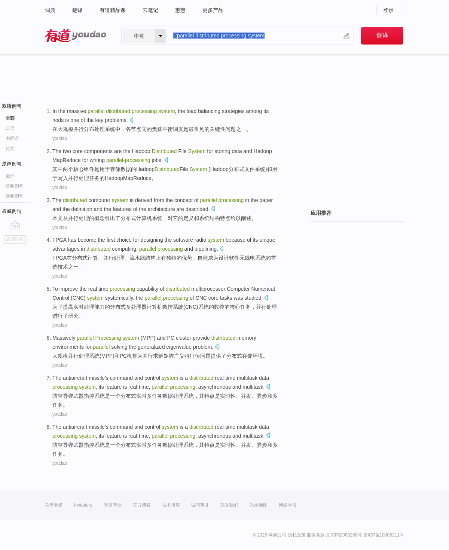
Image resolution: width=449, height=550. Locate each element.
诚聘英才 (200, 505)
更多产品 (212, 10)
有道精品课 (113, 10)
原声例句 (11, 163)
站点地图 (259, 505)
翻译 (77, 10)
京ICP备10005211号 (383, 535)
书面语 (12, 138)
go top (15, 224)
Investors (83, 505)
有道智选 (113, 505)
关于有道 (54, 505)
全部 (10, 118)
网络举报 (288, 505)
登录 (388, 10)
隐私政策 (297, 535)
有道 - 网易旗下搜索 (75, 36)
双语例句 (11, 106)
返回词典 (15, 239)
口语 (10, 128)
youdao (59, 138)
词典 (50, 10)
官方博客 (142, 505)
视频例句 (15, 196)
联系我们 (229, 505)
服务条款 (316, 535)
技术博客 (171, 505)
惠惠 (180, 10)
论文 (10, 148)
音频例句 (15, 186)
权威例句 (11, 211)
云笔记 (150, 10)
